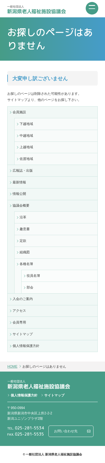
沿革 (23, 217)
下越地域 (26, 124)
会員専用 (19, 322)
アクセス (19, 311)
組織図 (25, 252)
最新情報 (19, 182)
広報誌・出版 (23, 171)
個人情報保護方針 (26, 346)
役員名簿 (33, 276)
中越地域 (26, 136)
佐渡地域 (26, 159)
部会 (30, 287)
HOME (12, 366)
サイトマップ (23, 334)
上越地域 (26, 147)
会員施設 (19, 112)
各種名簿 (26, 264)
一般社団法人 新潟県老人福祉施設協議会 (36, 9)
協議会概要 (21, 205)
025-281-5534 (29, 428)
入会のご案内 (23, 299)
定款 (23, 241)
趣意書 (25, 229)
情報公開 (19, 194)
